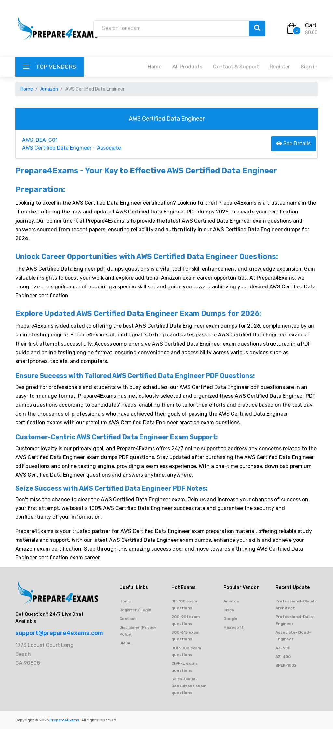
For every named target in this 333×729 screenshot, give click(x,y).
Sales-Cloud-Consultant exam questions (188, 686)
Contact (127, 618)
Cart (311, 25)
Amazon (49, 89)
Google (230, 618)
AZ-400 (283, 656)
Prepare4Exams (64, 720)
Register (280, 67)
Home (155, 67)
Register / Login (135, 610)
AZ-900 (282, 648)
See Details (293, 143)
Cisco (228, 610)
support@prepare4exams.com (59, 633)
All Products (187, 67)
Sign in (309, 67)
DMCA (124, 643)
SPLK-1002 (286, 665)
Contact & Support (236, 67)
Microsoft (233, 627)
